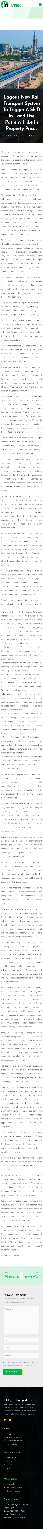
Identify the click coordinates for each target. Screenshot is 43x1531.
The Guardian (13, 1258)
